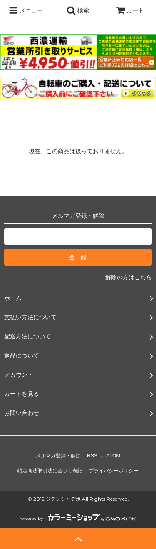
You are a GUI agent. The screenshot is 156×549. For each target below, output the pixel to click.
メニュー (26, 10)
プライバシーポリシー (114, 471)
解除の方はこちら (128, 277)
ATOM (113, 456)
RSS (92, 456)
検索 (78, 10)
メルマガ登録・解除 (58, 456)
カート (130, 10)
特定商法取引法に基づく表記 (49, 471)
